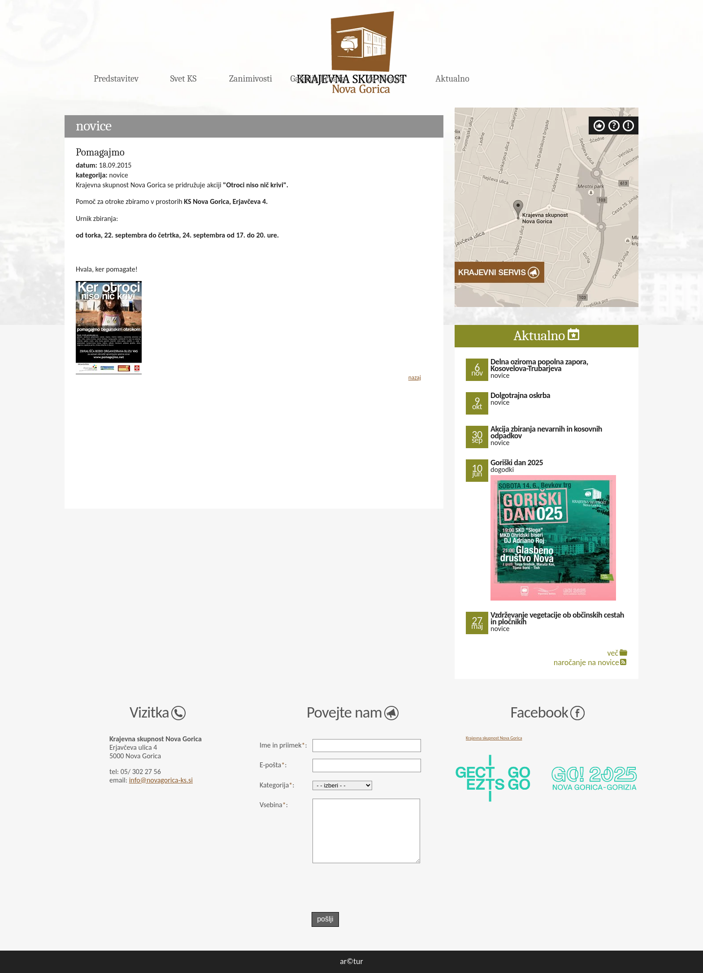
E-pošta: (273, 765)
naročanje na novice (586, 662)
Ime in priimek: (283, 745)
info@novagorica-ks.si (161, 780)
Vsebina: (274, 804)
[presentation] (366, 888)
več (612, 653)
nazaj (414, 377)
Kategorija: (277, 785)
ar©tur (351, 961)
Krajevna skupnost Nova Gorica (494, 738)
